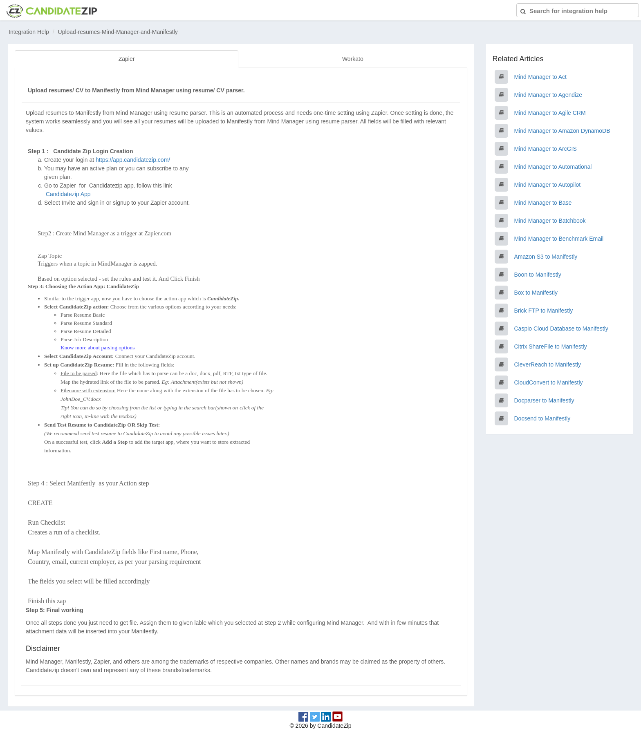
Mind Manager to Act (540, 77)
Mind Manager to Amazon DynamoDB (562, 130)
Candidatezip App (69, 194)
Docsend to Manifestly (542, 418)
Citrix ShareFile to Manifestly (550, 346)
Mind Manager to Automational (553, 166)
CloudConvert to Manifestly (548, 382)
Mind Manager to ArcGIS (545, 148)
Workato (352, 59)
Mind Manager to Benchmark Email (559, 238)
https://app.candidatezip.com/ (133, 159)
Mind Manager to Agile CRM (550, 113)
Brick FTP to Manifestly (543, 310)
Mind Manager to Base (543, 202)
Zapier (127, 59)
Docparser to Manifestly (544, 400)
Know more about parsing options (97, 347)
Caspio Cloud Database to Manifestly (561, 328)
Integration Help (29, 32)
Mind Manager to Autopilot (547, 184)
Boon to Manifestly (537, 274)
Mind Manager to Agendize (548, 95)
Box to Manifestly (536, 292)
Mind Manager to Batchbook (550, 220)
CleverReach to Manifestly (547, 364)
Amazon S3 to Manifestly (546, 256)
